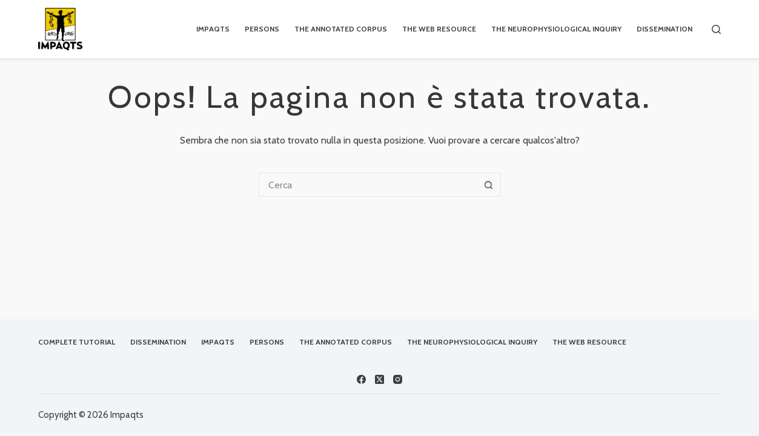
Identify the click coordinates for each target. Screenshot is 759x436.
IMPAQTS (213, 28)
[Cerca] (716, 29)
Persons (262, 28)
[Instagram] (397, 379)
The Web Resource (439, 28)
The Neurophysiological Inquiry (556, 28)
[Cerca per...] (368, 185)
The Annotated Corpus (340, 28)
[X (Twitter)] (379, 379)
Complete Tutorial (76, 341)
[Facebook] (361, 379)
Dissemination (664, 28)
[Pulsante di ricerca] (489, 185)
